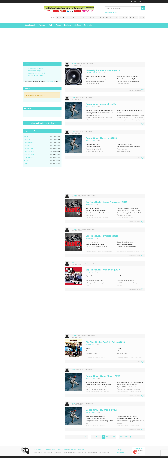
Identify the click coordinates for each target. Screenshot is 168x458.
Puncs (74, 63)
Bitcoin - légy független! (35, 75)
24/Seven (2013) (90, 344)
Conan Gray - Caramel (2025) (101, 104)
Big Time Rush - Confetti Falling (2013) (105, 342)
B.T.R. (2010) (89, 272)
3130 (126, 437)
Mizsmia (26, 160)
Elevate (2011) (89, 204)
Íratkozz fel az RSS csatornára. (42, 123)
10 (107, 437)
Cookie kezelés (104, 452)
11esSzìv (27, 139)
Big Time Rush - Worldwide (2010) (103, 270)
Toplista (67, 25)
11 (110, 437)
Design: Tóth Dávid (120, 451)
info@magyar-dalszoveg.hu (77, 452)
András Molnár (28, 142)
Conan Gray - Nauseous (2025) (101, 138)
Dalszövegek (30, 25)
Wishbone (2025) (90, 106)
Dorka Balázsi (28, 157)
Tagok (58, 25)
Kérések (77, 25)
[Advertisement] (84, 43)
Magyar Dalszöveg (31, 12)
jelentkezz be (41, 95)
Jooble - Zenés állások (35, 68)
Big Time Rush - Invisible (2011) (102, 236)
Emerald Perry (28, 148)
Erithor (26, 163)
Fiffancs (74, 195)
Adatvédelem (92, 452)
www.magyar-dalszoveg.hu (43, 452)
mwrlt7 (26, 136)
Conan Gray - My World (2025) (101, 410)
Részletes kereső (111, 12)
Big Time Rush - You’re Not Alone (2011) (106, 202)
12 (114, 437)
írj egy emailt (49, 81)
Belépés (133, 1)
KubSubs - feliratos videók (36, 73)
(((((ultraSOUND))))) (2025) (93, 72)
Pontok (42, 25)
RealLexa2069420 (29, 154)
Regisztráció (141, 1)
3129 (121, 437)
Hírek (50, 25)
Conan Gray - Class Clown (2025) (103, 376)
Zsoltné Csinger (29, 151)
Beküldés (88, 25)
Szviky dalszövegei (34, 70)
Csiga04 (26, 145)
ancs (73, 97)
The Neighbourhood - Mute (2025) (103, 70)
